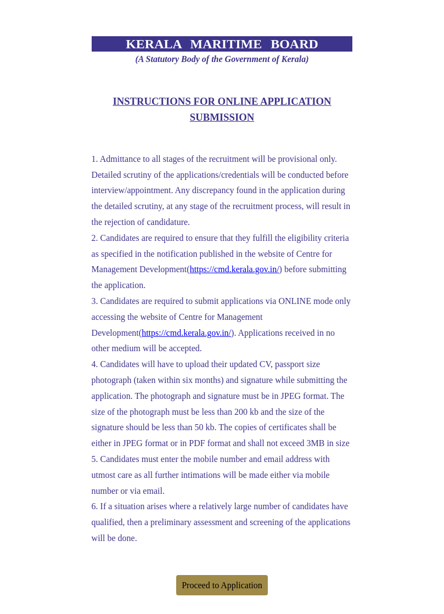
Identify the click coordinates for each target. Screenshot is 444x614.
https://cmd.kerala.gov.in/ (234, 269)
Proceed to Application (222, 585)
